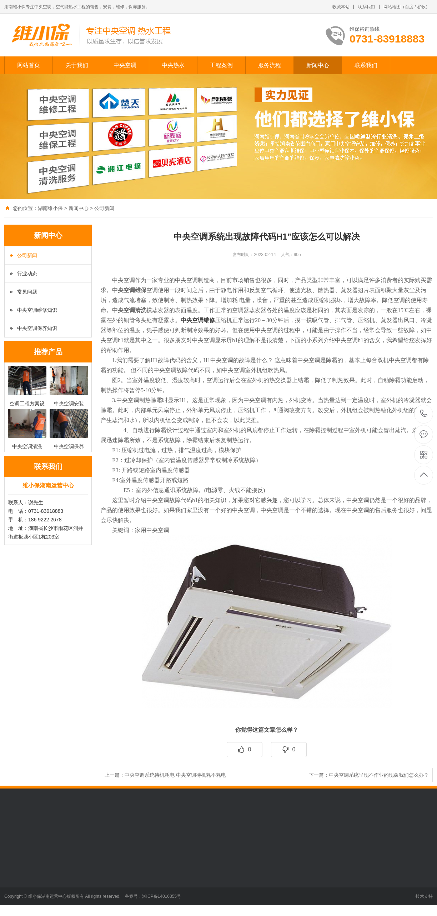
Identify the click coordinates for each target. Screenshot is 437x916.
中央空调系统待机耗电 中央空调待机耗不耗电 (175, 775)
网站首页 (28, 65)
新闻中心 (317, 65)
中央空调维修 (198, 320)
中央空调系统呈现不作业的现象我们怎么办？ (379, 775)
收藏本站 (341, 6)
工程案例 (221, 65)
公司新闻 (104, 208)
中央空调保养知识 (37, 328)
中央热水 (173, 65)
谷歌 (421, 6)
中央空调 (125, 65)
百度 (409, 6)
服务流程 (269, 65)
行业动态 (27, 273)
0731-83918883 (424, 414)
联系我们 (366, 6)
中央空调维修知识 (37, 310)
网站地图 (392, 6)
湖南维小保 (50, 208)
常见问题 (27, 292)
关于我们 (76, 65)
